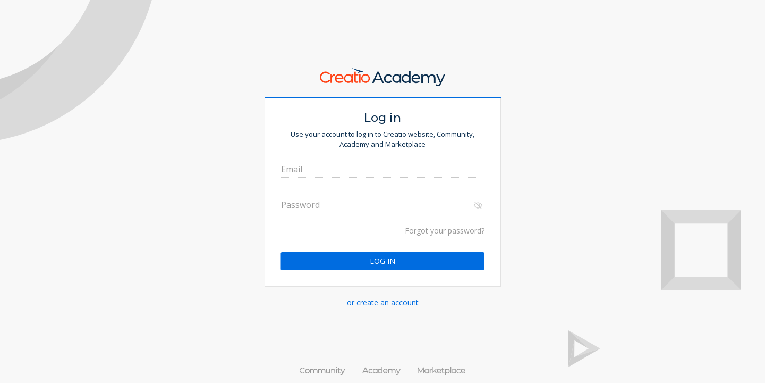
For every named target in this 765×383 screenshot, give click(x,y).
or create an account (383, 302)
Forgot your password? (444, 231)
